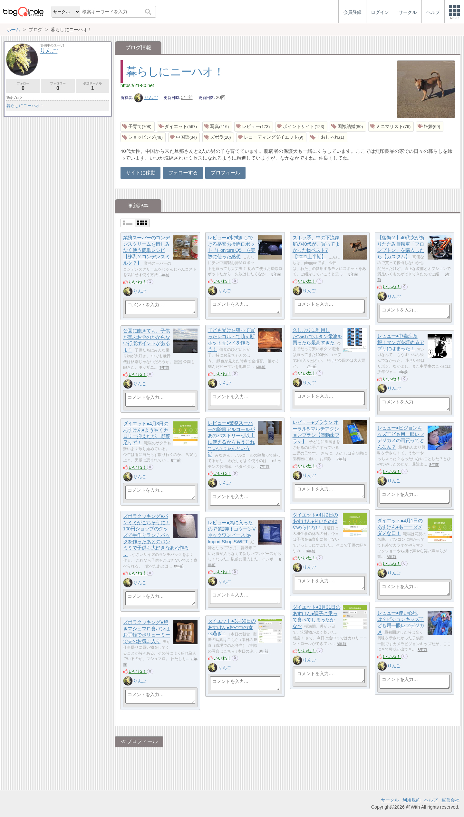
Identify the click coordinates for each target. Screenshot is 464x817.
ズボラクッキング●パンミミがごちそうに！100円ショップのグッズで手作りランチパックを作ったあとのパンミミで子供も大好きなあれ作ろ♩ (156, 535)
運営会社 (450, 799)
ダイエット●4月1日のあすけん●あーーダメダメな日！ (400, 527)
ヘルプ (431, 799)
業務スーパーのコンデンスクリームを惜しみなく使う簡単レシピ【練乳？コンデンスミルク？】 (146, 250)
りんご (146, 97)
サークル (390, 799)
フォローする (183, 172)
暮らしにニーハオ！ (175, 71)
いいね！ (138, 281)
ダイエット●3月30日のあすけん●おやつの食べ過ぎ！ (232, 627)
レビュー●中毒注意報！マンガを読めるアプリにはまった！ (400, 342)
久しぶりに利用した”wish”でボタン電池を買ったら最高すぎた (317, 337)
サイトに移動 (140, 172)
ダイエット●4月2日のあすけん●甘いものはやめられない (315, 521)
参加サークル (93, 86)
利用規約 (411, 799)
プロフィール (225, 172)
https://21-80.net (137, 85)
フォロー (23, 86)
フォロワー (58, 86)
